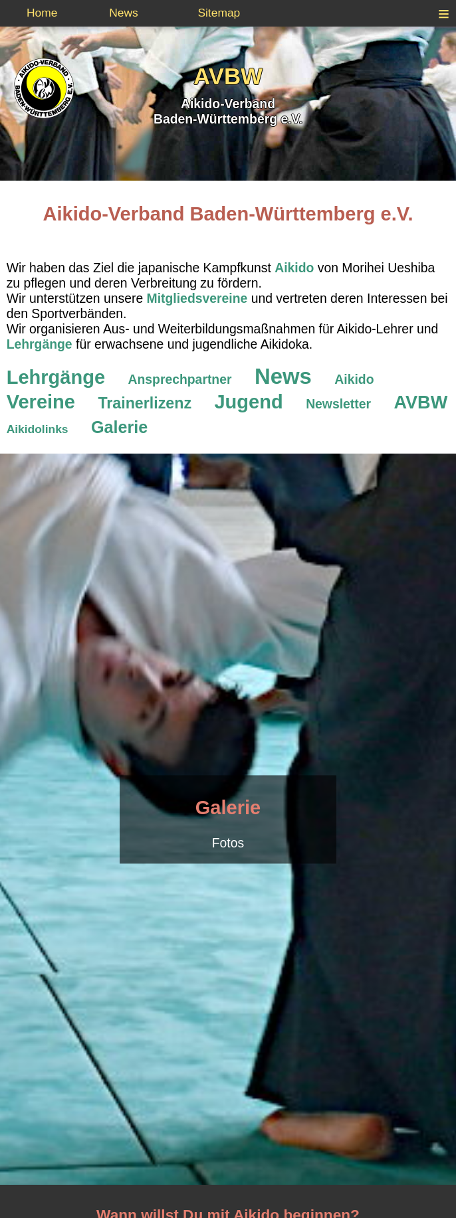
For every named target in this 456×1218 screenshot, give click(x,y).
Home (42, 12)
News (123, 12)
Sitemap (218, 12)
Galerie (228, 808)
